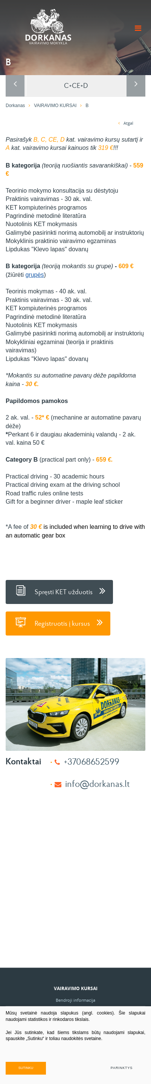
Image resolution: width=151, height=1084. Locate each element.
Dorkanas (15, 105)
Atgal (125, 123)
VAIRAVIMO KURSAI (55, 105)
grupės (34, 275)
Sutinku (26, 1068)
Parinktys (122, 1068)
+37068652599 (91, 761)
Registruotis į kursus (58, 622)
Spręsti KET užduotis (59, 590)
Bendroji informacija (75, 1000)
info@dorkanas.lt (97, 783)
